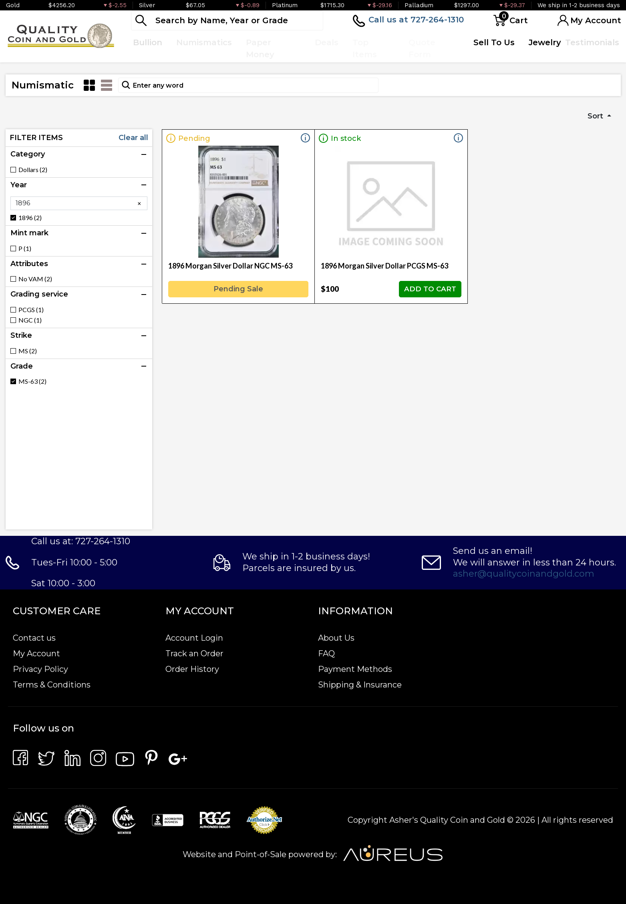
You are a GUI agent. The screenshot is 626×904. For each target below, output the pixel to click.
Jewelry (545, 42)
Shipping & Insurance (360, 685)
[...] (227, 20)
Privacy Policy (40, 669)
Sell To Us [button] (494, 42)
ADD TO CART (430, 289)
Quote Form (422, 48)
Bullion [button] (147, 42)
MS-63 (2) (32, 381)
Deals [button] (326, 42)
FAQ (326, 653)
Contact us (34, 638)
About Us (336, 638)
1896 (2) (30, 217)
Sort (596, 116)
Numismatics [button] (204, 42)
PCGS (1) (31, 310)
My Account (36, 653)
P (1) (24, 248)
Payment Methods (355, 669)
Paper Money (260, 48)
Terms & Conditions (52, 685)
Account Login (194, 638)
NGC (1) (30, 320)
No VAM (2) (35, 279)
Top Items (364, 48)
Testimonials (592, 42)
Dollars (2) (32, 169)
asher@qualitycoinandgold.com (523, 573)
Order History (192, 669)
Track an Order (194, 653)
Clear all (133, 137)
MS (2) (27, 351)
